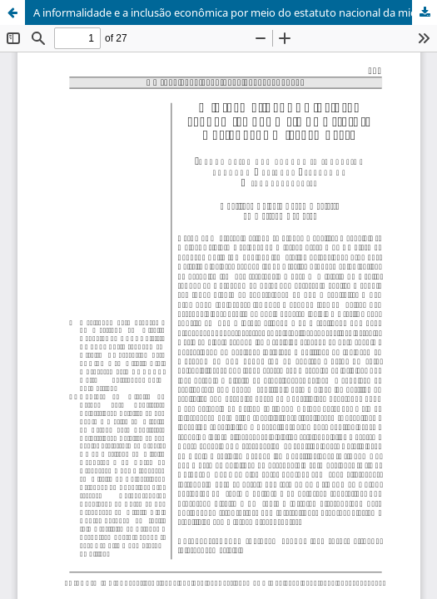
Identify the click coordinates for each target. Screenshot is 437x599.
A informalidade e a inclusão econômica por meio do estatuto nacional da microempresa (235, 12)
